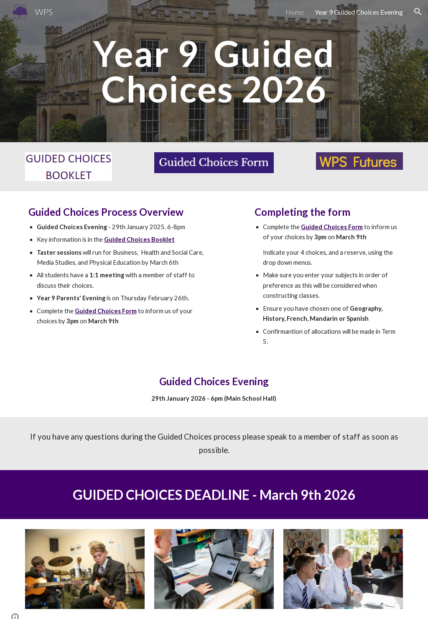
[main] (213, 71)
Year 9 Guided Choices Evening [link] (359, 12)
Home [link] (294, 12)
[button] (418, 12)
